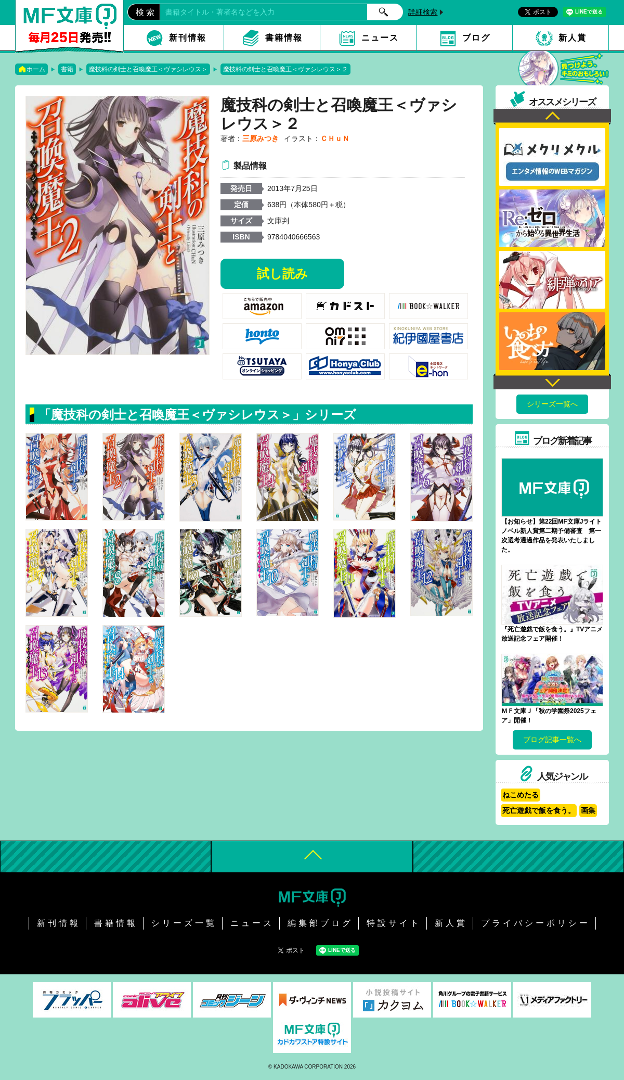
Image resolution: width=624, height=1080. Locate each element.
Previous (552, 117)
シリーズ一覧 (184, 923)
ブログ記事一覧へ (552, 739)
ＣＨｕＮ (334, 138)
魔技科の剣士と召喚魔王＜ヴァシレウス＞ (148, 69)
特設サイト (394, 923)
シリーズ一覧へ (552, 404)
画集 (588, 810)
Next (552, 381)
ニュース (380, 37)
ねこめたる (520, 795)
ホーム (36, 69)
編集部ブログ (320, 923)
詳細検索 (422, 12)
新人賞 (572, 37)
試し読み (282, 273)
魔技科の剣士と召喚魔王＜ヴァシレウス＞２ (285, 69)
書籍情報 (284, 37)
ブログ (476, 37)
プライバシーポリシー (535, 923)
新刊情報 (187, 37)
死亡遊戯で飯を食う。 (538, 810)
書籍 (67, 69)
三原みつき (260, 138)
